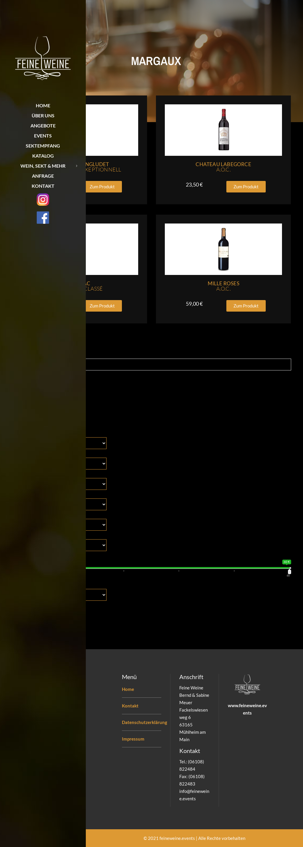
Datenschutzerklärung (144, 722)
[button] (102, 186)
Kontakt (130, 705)
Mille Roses (223, 286)
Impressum (133, 738)
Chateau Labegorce (223, 167)
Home (128, 689)
